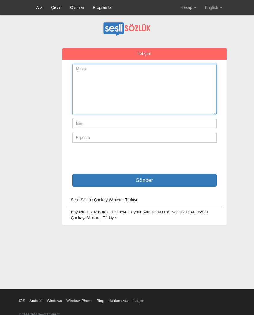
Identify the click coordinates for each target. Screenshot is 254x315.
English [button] (213, 7)
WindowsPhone (79, 301)
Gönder (144, 180)
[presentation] (116, 158)
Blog (100, 301)
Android (35, 301)
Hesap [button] (188, 7)
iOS (22, 301)
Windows (54, 301)
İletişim (138, 301)
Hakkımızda (118, 301)
